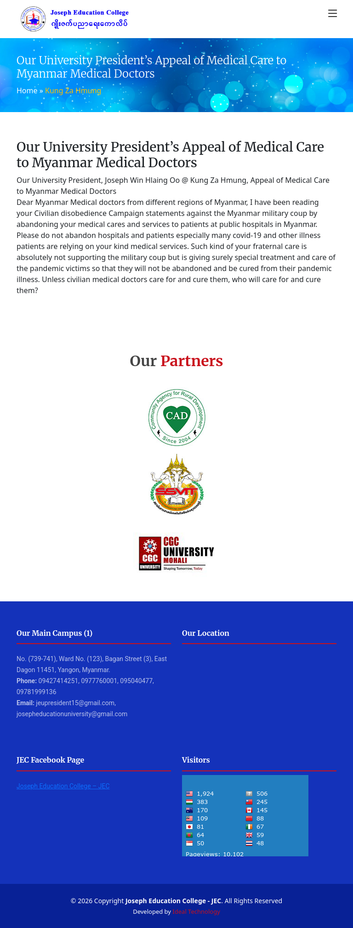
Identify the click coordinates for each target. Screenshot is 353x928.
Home (27, 90)
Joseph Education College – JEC (63, 786)
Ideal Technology (196, 911)
